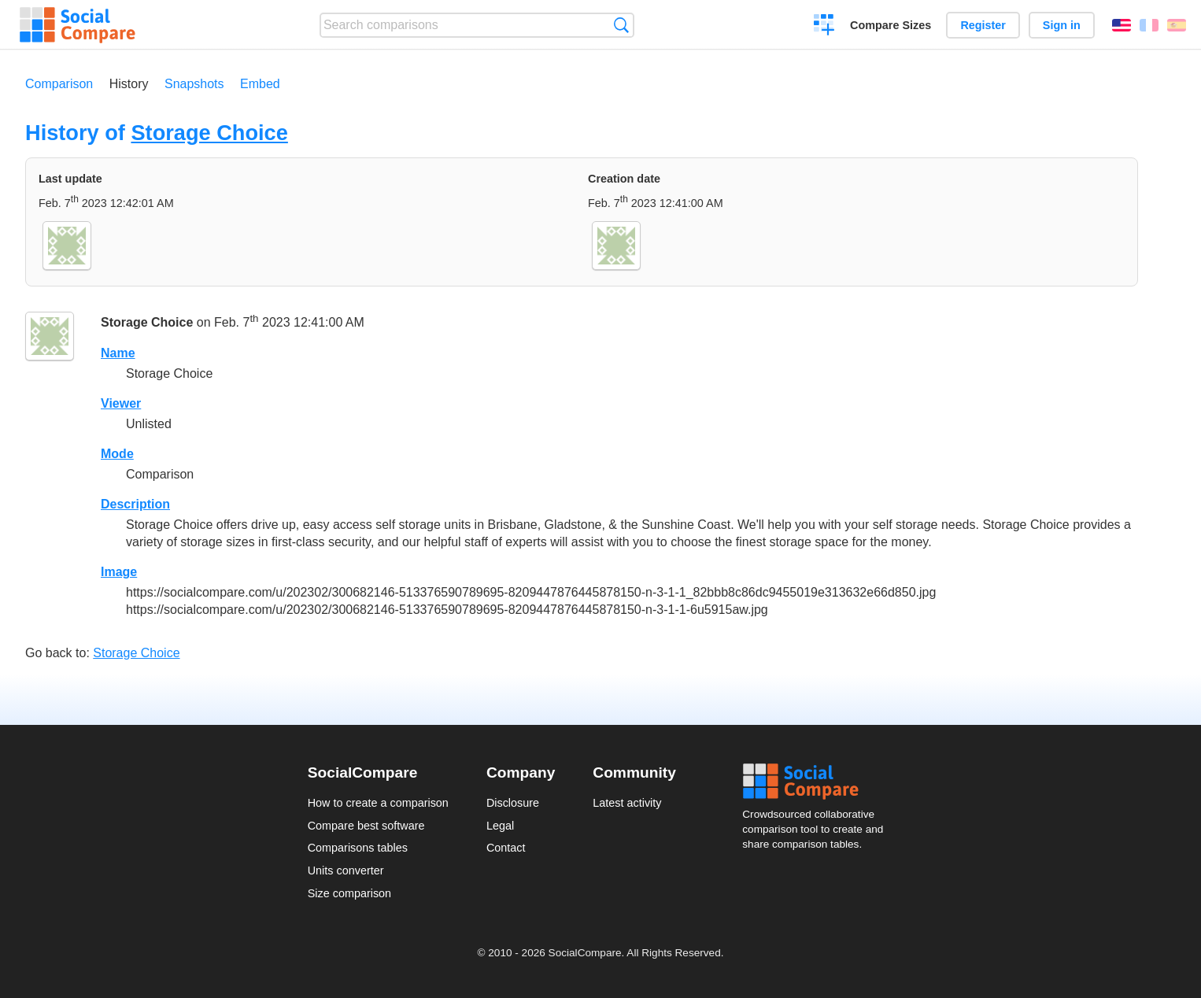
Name (118, 353)
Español (1176, 25)
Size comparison (349, 893)
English (1121, 25)
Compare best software (366, 825)
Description (135, 504)
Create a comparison (824, 26)
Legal (500, 825)
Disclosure (512, 803)
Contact (506, 847)
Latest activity (627, 803)
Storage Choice (209, 132)
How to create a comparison (378, 803)
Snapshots (194, 84)
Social (817, 781)
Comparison (59, 84)
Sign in (1062, 25)
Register (983, 25)
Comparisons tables (358, 847)
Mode (117, 453)
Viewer (121, 403)
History (129, 84)
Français (1149, 25)
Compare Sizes (890, 25)
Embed (260, 84)
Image (119, 571)
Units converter (346, 870)
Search (621, 24)
